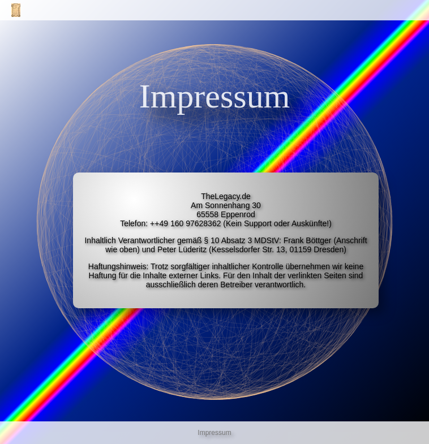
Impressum (214, 433)
